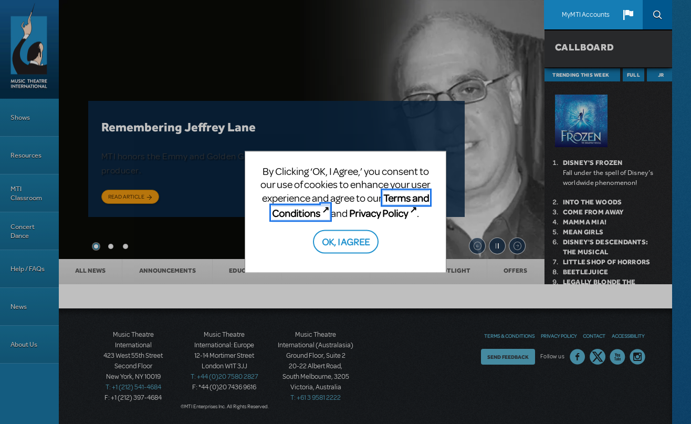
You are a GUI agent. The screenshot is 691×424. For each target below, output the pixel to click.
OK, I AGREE (346, 241)
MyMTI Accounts (586, 15)
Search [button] (657, 14)
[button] (628, 14)
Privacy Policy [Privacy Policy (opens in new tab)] (378, 213)
